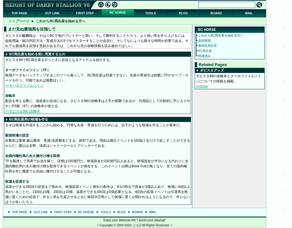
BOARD (216, 13)
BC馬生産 (205, 50)
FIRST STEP (85, 13)
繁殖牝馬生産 (207, 45)
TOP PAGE (19, 13)
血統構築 (204, 40)
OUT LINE (52, 13)
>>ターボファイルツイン (24, 85)
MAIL (249, 13)
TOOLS (150, 13)
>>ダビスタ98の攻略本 (22, 111)
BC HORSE (118, 12)
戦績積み (204, 56)
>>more (202, 86)
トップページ (19, 21)
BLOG (183, 13)
